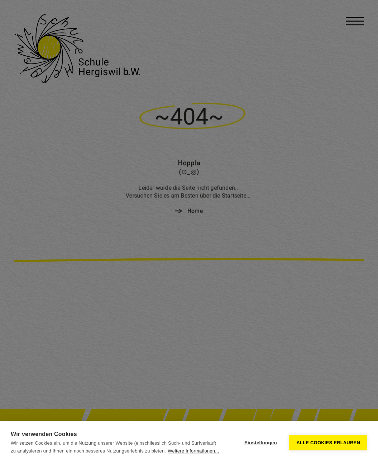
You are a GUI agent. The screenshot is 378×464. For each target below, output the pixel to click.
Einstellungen (260, 442)
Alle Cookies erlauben (328, 442)
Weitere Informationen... (193, 451)
